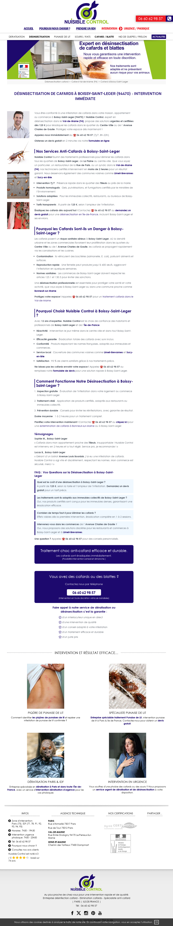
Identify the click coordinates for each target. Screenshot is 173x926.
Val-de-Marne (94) (73, 121)
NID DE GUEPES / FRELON (133, 36)
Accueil (28, 28)
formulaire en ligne (99, 140)
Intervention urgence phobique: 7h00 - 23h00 (24, 836)
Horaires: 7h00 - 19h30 (23, 830)
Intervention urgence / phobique (125, 28)
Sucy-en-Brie (45, 177)
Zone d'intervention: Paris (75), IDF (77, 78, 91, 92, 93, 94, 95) (27, 823)
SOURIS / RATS (83, 36)
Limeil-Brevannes (123, 173)
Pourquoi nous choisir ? (54, 28)
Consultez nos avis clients (25, 849)
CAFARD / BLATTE (104, 36)
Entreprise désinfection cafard (60, 898)
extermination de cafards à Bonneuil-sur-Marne (67, 426)
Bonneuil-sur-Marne (45, 291)
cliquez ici (121, 422)
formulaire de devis (64, 370)
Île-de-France (92, 325)
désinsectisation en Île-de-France (79, 214)
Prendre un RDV (86, 28)
